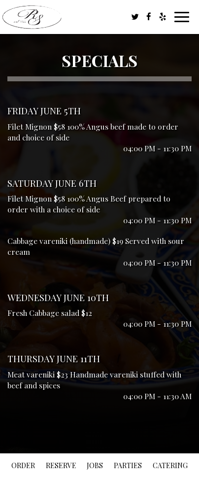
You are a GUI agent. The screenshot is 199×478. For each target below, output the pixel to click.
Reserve (61, 465)
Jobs (95, 465)
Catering (170, 465)
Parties (128, 465)
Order (23, 465)
